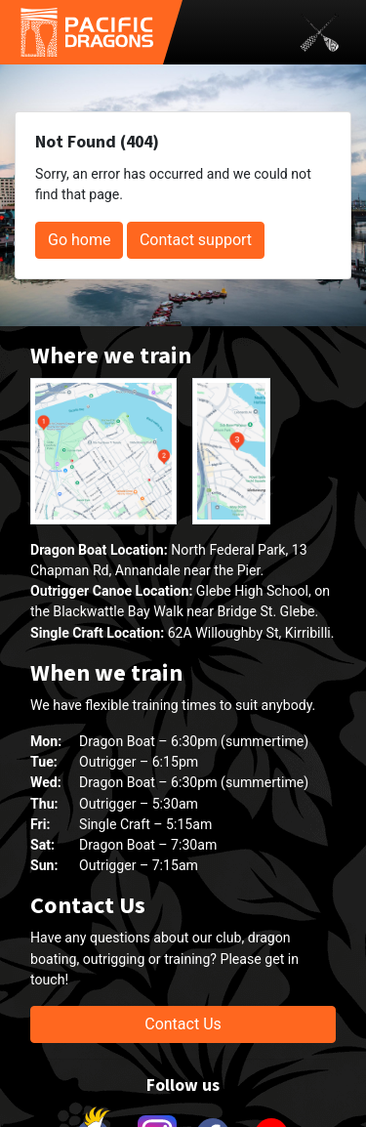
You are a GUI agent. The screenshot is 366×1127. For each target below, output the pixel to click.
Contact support (196, 239)
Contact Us (183, 1024)
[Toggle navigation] (319, 32)
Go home (79, 239)
